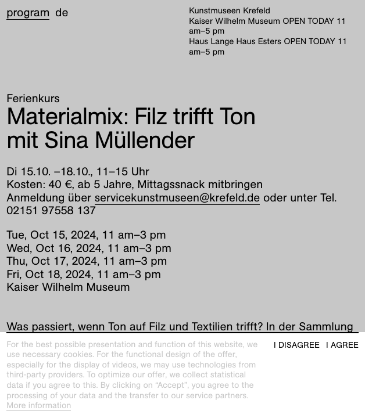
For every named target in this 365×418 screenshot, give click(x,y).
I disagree (297, 345)
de (61, 13)
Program (27, 13)
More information (38, 406)
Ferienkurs (32, 99)
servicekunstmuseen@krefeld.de (177, 198)
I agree (342, 345)
